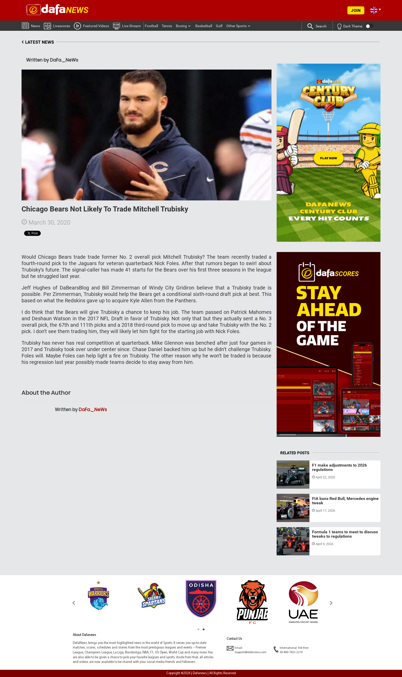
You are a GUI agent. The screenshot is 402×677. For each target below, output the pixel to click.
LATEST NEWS (38, 42)
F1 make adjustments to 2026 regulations (339, 467)
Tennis (167, 26)
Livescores (57, 25)
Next (331, 603)
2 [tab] (203, 629)
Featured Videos (91, 26)
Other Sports (236, 26)
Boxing (181, 26)
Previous (70, 603)
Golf (219, 26)
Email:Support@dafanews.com (246, 650)
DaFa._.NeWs (93, 410)
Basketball (203, 26)
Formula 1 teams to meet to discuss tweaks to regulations (345, 534)
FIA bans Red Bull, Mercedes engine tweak (345, 501)
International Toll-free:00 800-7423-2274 (291, 650)
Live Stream (127, 26)
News (31, 25)
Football (151, 26)
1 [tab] (198, 629)
